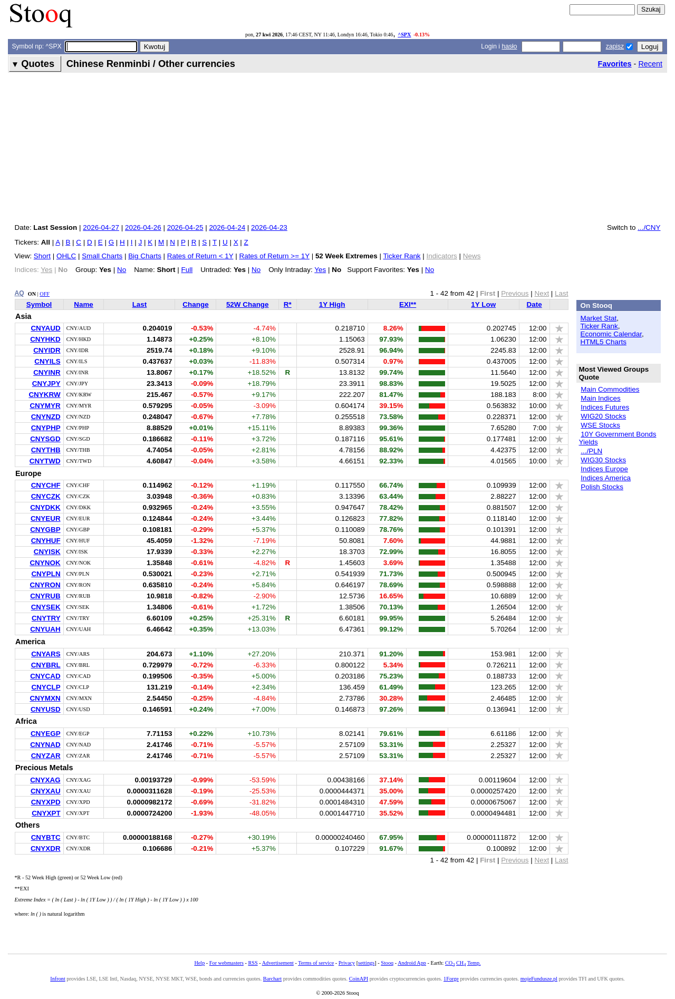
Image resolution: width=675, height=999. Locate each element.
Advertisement (278, 963)
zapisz (615, 46)
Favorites (615, 64)
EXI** (407, 304)
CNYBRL (46, 665)
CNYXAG (45, 780)
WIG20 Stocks (603, 416)
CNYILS (47, 361)
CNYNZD (46, 417)
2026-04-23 (269, 227)
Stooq (387, 963)
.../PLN (591, 451)
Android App (412, 963)
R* (288, 304)
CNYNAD (45, 745)
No (121, 270)
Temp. (474, 963)
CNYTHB (46, 450)
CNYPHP (46, 428)
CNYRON (45, 585)
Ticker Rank (401, 256)
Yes (320, 270)
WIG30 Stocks (603, 460)
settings (366, 963)
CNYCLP (45, 687)
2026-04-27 (101, 227)
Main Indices (600, 398)
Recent (650, 64)
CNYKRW (44, 395)
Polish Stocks (602, 487)
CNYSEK (46, 607)
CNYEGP (46, 734)
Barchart (272, 979)
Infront (57, 979)
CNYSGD (45, 439)
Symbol (39, 304)
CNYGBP (45, 530)
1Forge (451, 979)
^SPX (404, 34)
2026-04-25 (185, 227)
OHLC (66, 256)
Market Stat (599, 318)
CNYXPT (46, 813)
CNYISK (47, 552)
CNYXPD (46, 802)
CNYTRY (46, 618)
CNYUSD (46, 709)
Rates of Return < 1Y (200, 256)
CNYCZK (46, 496)
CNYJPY (46, 383)
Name (83, 304)
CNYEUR (46, 518)
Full (187, 270)
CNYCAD (45, 676)
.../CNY (649, 227)
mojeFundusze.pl (538, 979)
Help (199, 963)
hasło (509, 46)
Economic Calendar (611, 334)
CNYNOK (45, 563)
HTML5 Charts (603, 342)
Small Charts (102, 256)
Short (42, 256)
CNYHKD (45, 339)
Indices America (606, 478)
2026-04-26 (143, 227)
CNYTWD (45, 461)
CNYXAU (46, 791)
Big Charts (144, 256)
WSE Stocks (600, 425)
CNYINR (47, 372)
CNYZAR (46, 756)
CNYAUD (45, 328)
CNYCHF (46, 485)
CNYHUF (46, 541)
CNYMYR (45, 406)
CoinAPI (358, 979)
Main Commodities (610, 389)
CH (461, 963)
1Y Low (483, 304)
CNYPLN (45, 574)
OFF (45, 294)
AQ (19, 293)
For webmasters (226, 963)
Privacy (347, 963)
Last (139, 304)
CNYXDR (46, 848)
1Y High (332, 304)
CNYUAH (45, 629)
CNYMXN (45, 698)
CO (450, 963)
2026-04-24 (227, 227)
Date (534, 304)
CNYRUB (45, 596)
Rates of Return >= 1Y (274, 256)
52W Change (247, 304)
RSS (252, 963)
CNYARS (46, 654)
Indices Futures (605, 407)
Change (195, 304)
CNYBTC (46, 837)
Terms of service (316, 963)
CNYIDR (47, 350)
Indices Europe (604, 469)
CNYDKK (45, 507)
